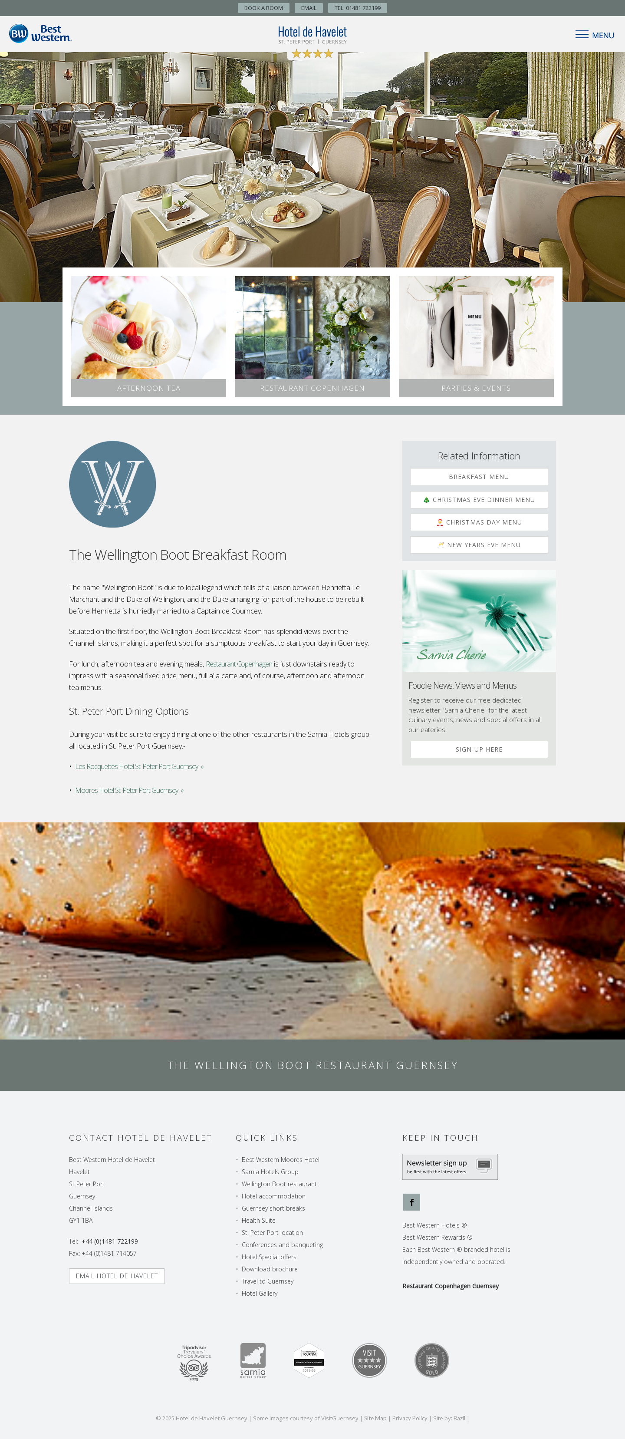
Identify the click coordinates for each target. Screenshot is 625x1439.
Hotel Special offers (269, 1257)
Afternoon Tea (149, 388)
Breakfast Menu (479, 476)
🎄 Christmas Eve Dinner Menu (479, 499)
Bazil (459, 1418)
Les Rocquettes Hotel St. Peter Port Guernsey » (139, 766)
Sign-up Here (479, 749)
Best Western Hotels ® (434, 1225)
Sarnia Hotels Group (270, 1172)
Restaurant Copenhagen (312, 388)
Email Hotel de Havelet (117, 1276)
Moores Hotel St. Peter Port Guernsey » (129, 790)
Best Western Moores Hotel (280, 1159)
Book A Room (263, 8)
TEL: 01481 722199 (358, 8)
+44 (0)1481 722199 (110, 1241)
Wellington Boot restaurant (279, 1184)
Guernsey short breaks (273, 1208)
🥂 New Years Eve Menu (479, 545)
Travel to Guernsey (267, 1281)
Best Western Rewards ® (437, 1237)
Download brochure (270, 1269)
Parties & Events (476, 388)
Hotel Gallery (259, 1293)
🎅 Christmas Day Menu (479, 522)
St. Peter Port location (272, 1232)
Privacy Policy (410, 1418)
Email (308, 8)
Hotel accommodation (274, 1196)
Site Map (375, 1418)
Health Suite (259, 1220)
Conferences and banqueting (282, 1245)
